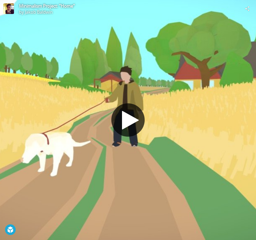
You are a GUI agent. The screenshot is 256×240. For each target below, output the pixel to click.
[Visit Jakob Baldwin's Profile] (8, 8)
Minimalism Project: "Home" (47, 6)
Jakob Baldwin (39, 12)
